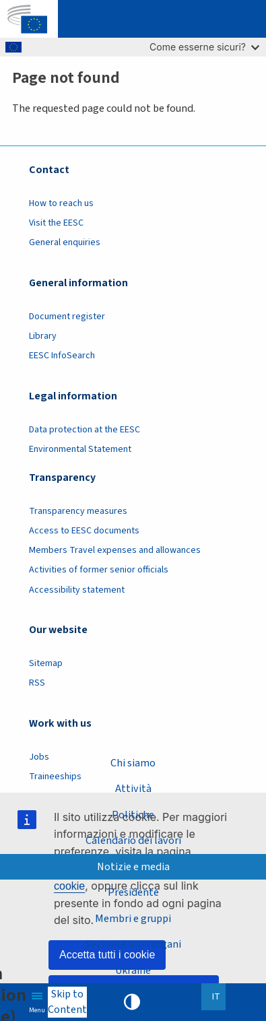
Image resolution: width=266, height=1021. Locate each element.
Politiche (133, 815)
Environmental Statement (80, 449)
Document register (67, 316)
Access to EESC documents (84, 530)
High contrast (132, 1002)
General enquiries (64, 242)
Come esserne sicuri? (204, 47)
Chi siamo (133, 763)
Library (43, 336)
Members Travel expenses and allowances (115, 550)
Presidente (133, 892)
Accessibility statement (77, 590)
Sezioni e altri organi (133, 944)
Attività (133, 788)
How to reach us (61, 203)
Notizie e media (133, 866)
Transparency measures (78, 511)
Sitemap (46, 663)
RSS (37, 683)
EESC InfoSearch (62, 355)
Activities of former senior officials (98, 570)
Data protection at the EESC (84, 429)
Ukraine (133, 970)
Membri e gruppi (133, 918)
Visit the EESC (56, 223)
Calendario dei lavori (133, 840)
